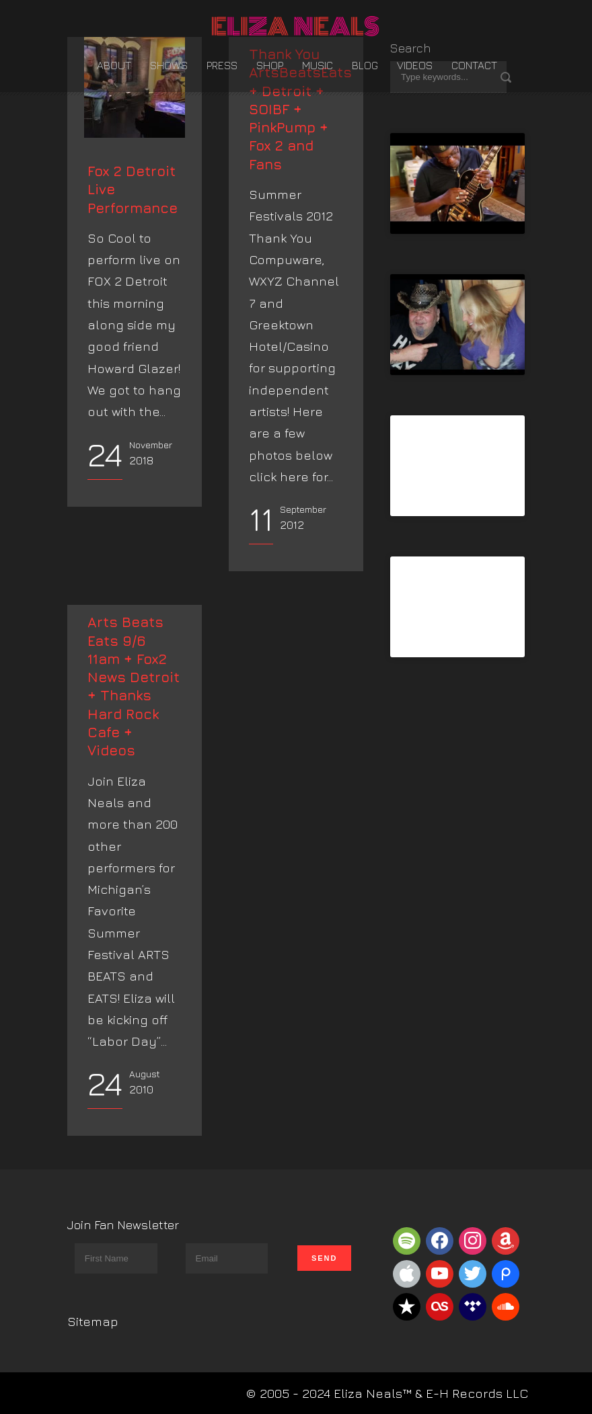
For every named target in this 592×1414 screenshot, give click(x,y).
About (114, 65)
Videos (415, 65)
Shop (269, 65)
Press (222, 65)
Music (317, 65)
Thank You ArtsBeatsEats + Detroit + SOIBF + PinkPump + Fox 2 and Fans (300, 109)
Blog (365, 65)
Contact (474, 65)
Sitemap (92, 1321)
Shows (169, 65)
